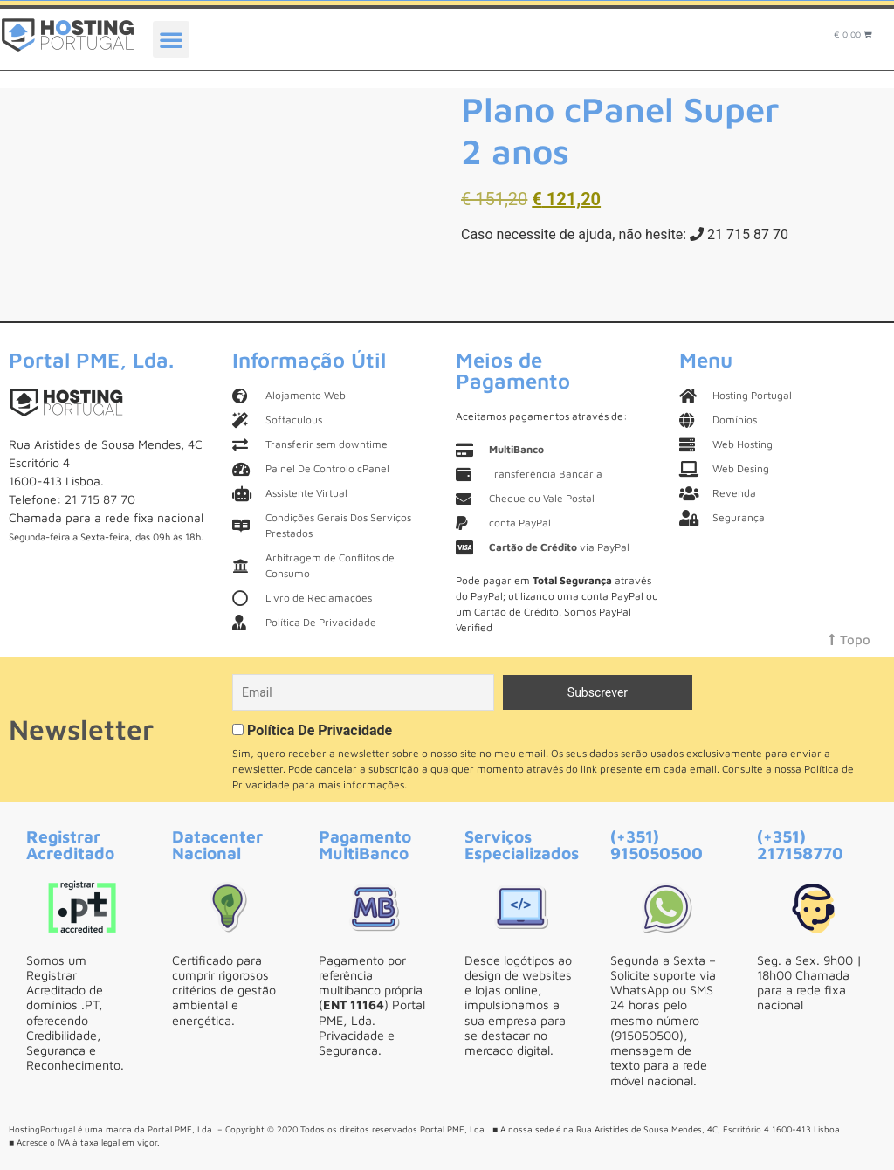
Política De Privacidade (319, 730)
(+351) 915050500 (656, 844)
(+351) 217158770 (800, 844)
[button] (171, 39)
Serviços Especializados (521, 844)
